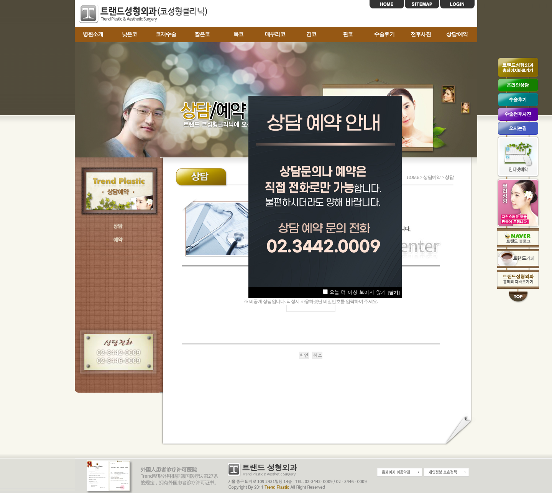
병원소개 (93, 34)
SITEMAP (422, 4)
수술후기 (384, 34)
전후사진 (421, 34)
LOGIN (457, 4)
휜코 (348, 34)
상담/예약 (457, 34)
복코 (238, 34)
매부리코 (275, 34)
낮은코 (129, 34)
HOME (387, 4)
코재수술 (166, 34)
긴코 (311, 34)
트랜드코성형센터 (146, 14)
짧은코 (202, 34)
